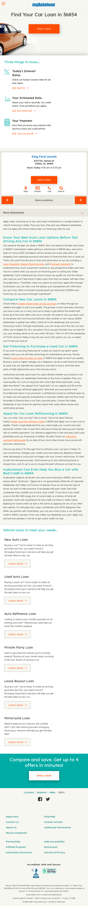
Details (37, 189)
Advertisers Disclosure (19, 852)
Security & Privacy (54, 852)
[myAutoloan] (44, 871)
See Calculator (23, 133)
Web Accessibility (54, 841)
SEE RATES (18, 88)
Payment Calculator (60, 264)
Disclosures (50, 847)
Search (61, 189)
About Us (11, 827)
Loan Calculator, (11, 264)
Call (49, 189)
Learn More (16, 563)
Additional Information (57, 827)
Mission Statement (16, 832)
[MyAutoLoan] (44, 5)
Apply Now (44, 28)
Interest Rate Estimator (32, 264)
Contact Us (12, 822)
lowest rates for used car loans (27, 358)
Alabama (41, 792)
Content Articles (53, 822)
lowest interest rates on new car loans (37, 303)
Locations (29, 792)
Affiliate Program (16, 847)
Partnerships (13, 841)
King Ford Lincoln (44, 156)
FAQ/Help (49, 816)
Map (26, 189)
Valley (52, 792)
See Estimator (22, 111)
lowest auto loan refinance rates (27, 421)
